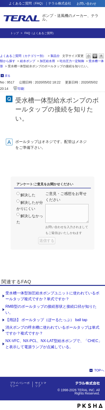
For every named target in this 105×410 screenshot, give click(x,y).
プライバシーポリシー (20, 384)
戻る (7, 75)
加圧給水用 (47, 61)
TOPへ (99, 370)
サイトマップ (40, 384)
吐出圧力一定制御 (72, 61)
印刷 (21, 89)
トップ (14, 33)
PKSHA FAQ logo (90, 406)
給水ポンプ (27, 61)
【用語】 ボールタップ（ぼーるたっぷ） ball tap (46, 320)
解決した (27, 195)
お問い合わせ (86, 3)
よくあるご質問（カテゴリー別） (23, 56)
